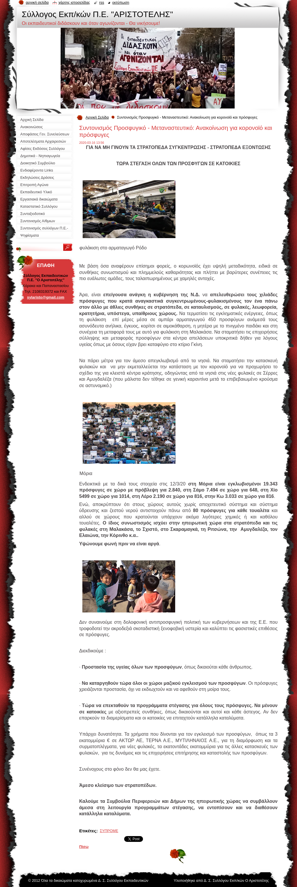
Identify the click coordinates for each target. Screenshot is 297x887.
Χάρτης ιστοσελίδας (74, 2)
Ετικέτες (87, 830)
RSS (101, 2)
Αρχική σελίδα (37, 2)
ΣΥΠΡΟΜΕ (109, 831)
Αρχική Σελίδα (97, 117)
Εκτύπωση (120, 2)
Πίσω (83, 846)
